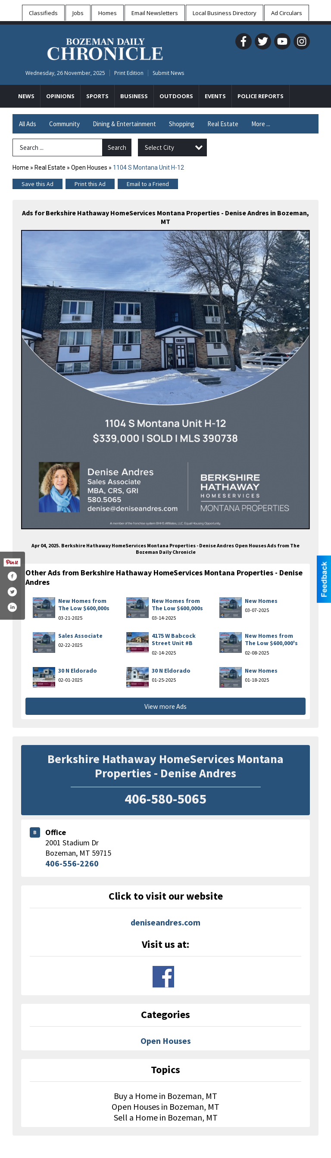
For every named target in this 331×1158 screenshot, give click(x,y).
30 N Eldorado (77, 670)
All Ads (27, 124)
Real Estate (222, 124)
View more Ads (165, 706)
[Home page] (105, 48)
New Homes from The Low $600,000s (83, 604)
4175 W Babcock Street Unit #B (174, 639)
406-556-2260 (72, 863)
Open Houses (89, 167)
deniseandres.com (165, 922)
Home (20, 167)
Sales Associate (80, 636)
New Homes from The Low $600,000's (271, 639)
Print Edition (129, 73)
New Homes (261, 601)
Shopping (181, 124)
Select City (159, 147)
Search (117, 147)
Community (64, 124)
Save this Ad (37, 184)
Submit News (168, 73)
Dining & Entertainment (124, 124)
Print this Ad (90, 184)
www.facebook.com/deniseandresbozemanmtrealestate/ (163, 976)
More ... (260, 124)
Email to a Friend (148, 184)
